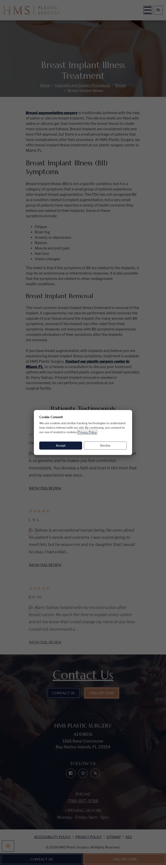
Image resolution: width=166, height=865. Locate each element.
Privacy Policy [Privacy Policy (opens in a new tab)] (87, 432)
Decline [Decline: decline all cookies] (105, 445)
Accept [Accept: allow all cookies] (61, 445)
